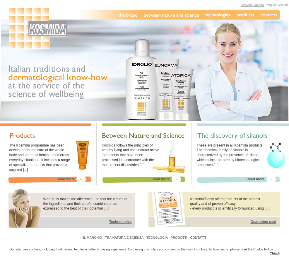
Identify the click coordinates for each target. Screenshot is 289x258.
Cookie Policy (263, 249)
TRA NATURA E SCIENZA (124, 237)
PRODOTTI (179, 237)
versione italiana (252, 5)
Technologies (120, 222)
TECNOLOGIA (157, 237)
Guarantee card (263, 222)
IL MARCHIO (92, 237)
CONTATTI (198, 237)
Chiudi (275, 253)
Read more (66, 179)
